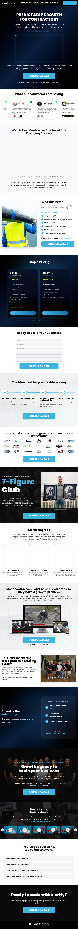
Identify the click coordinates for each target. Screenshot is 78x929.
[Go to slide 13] (66, 509)
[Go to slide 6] (59, 509)
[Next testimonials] (75, 829)
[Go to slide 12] (65, 509)
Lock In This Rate (23, 313)
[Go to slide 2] (55, 509)
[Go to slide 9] (62, 509)
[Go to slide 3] (56, 509)
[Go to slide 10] (63, 509)
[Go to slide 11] (64, 509)
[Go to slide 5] (58, 509)
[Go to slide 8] (61, 509)
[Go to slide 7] (60, 509)
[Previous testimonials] (2, 829)
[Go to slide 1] (54, 509)
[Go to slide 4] (57, 509)
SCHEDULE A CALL (69, 3)
